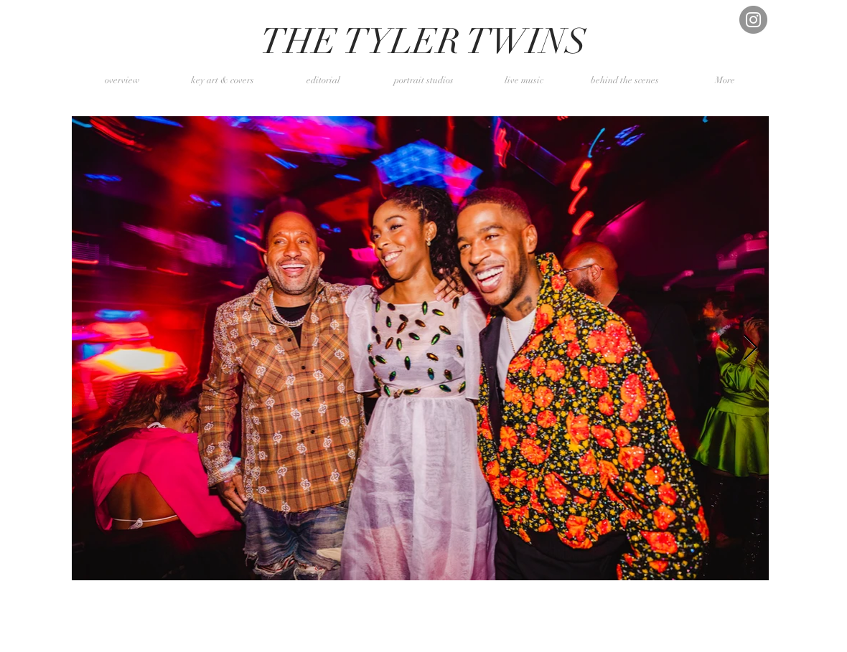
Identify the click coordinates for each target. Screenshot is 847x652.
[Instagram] (753, 20)
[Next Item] (750, 348)
